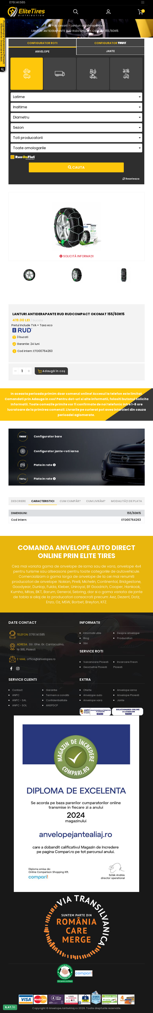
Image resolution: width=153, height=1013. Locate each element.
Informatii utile (92, 633)
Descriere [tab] (18, 501)
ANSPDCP (52, 705)
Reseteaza (131, 178)
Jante (120, 700)
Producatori (124, 638)
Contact (17, 690)
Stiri (85, 643)
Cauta (76, 167)
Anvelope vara (92, 700)
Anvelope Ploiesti (128, 695)
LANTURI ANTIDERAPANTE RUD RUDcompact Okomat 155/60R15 (75, 31)
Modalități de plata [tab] (126, 501)
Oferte (87, 690)
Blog (86, 638)
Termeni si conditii (57, 695)
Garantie (51, 690)
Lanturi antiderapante (86, 26)
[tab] (42, 51)
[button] (76, 12)
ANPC (15, 695)
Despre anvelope (128, 633)
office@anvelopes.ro (41, 659)
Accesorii (61, 26)
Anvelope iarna (127, 690)
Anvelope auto (92, 695)
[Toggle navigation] (143, 2)
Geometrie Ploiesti (95, 667)
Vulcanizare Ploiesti (95, 662)
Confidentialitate (56, 700)
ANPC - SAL (19, 700)
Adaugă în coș (51, 371)
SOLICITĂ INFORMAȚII (76, 256)
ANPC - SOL (19, 705)
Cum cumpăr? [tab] (70, 501)
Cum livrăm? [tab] (95, 501)
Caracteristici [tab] (42, 501)
